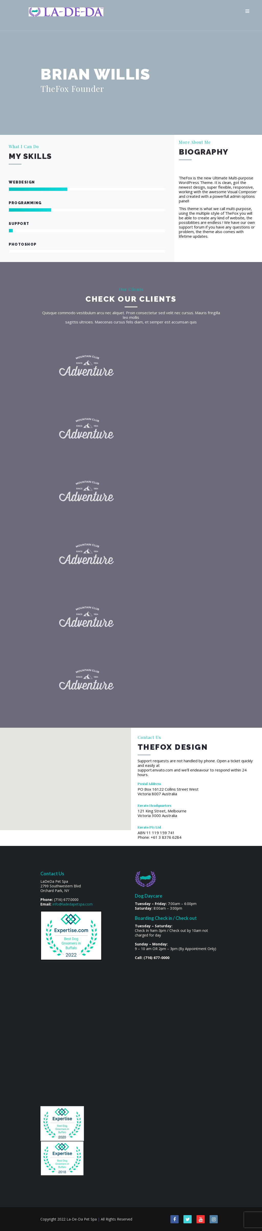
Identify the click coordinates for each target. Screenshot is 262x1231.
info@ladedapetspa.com (72, 904)
